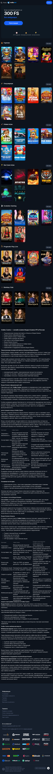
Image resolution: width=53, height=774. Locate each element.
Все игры (49, 43)
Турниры (4, 698)
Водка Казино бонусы (10, 342)
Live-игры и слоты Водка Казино (14, 340)
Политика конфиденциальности (10, 715)
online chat (13, 729)
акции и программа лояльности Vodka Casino (17, 344)
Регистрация (13, 23)
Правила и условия (7, 711)
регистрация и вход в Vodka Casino (14, 336)
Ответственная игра (7, 713)
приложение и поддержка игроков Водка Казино (19, 347)
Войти (49, 2)
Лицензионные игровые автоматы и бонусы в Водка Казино (22, 333)
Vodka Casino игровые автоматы (14, 338)
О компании (5, 693)
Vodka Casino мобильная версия (13, 345)
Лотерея (4, 700)
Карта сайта (5, 717)
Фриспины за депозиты (8, 702)
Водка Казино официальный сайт (14, 335)
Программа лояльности (8, 695)
